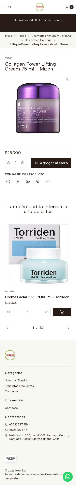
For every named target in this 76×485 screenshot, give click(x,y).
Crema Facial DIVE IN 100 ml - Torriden (37, 297)
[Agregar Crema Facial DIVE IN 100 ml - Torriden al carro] (62, 312)
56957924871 (16, 430)
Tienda (21, 36)
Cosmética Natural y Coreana (51, 36)
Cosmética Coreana (38, 40)
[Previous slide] (7, 327)
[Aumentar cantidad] (22, 163)
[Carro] (69, 7)
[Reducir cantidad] (8, 163)
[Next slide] (68, 327)
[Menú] (4, 7)
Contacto (11, 391)
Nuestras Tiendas (16, 380)
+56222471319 (16, 424)
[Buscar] (9, 7)
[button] (8, 312)
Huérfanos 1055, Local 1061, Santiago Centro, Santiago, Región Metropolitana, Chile (37, 437)
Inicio (8, 36)
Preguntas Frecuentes (19, 386)
